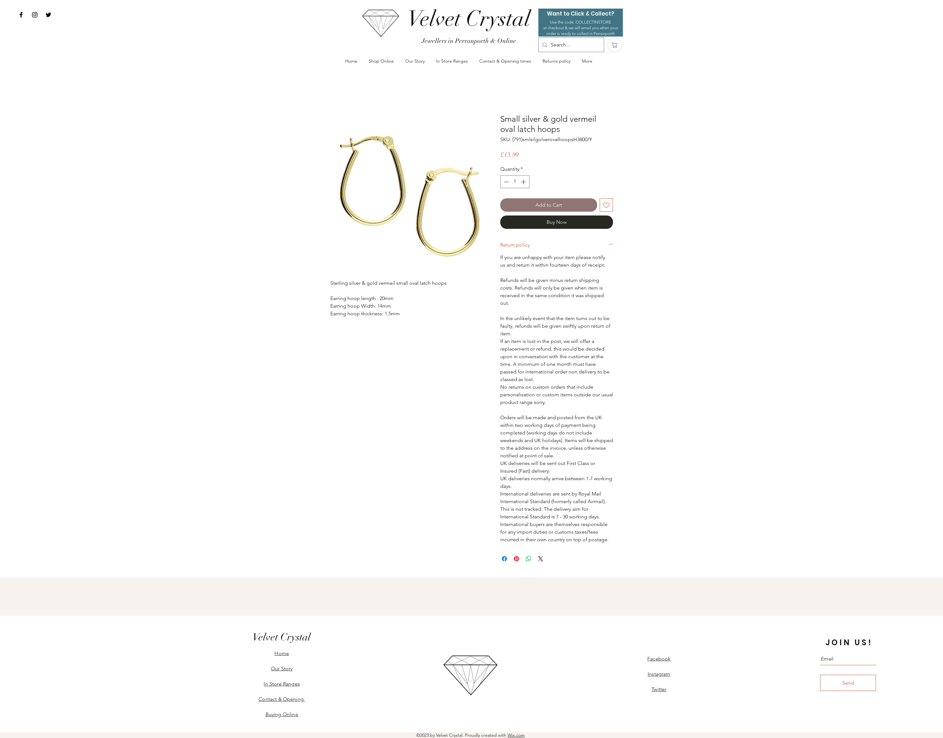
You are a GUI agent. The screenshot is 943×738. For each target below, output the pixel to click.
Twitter (658, 689)
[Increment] (524, 182)
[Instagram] (34, 14)
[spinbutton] (515, 182)
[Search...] (570, 45)
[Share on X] (540, 559)
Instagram (659, 674)
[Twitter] (48, 14)
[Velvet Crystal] (469, 19)
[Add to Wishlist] (606, 205)
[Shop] (614, 45)
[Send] (848, 683)
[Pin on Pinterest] (516, 559)
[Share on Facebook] (504, 559)
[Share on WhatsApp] (528, 559)
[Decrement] (505, 182)
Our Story (282, 669)
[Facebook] (21, 14)
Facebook (658, 659)
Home (281, 653)
